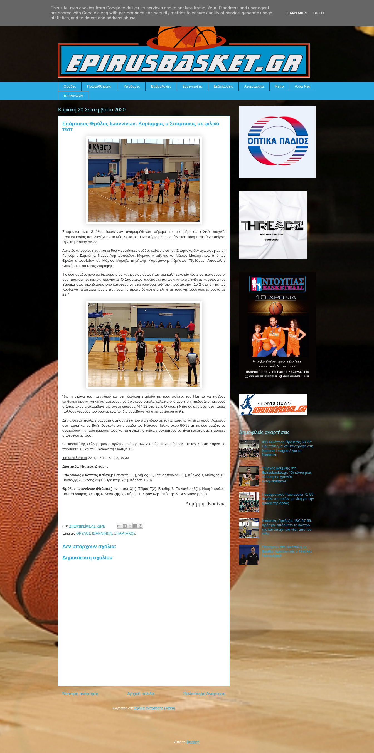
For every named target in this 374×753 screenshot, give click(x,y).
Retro (279, 86)
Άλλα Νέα (302, 86)
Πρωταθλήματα (99, 86)
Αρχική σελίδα (140, 693)
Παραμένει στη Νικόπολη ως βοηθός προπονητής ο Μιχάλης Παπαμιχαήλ (287, 551)
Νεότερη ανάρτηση (80, 693)
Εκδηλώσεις (223, 86)
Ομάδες (70, 86)
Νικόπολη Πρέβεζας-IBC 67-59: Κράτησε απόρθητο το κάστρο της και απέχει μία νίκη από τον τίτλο (287, 527)
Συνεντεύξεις (193, 86)
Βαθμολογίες (161, 86)
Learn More (297, 13)
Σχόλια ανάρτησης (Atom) (154, 708)
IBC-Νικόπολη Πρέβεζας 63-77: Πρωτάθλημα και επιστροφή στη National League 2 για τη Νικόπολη (287, 448)
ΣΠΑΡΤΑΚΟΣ (125, 533)
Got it (318, 13)
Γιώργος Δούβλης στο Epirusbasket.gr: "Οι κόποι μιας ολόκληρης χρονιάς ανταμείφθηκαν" (287, 474)
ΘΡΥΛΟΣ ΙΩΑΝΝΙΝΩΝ (94, 533)
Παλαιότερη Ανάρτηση (204, 693)
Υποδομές (132, 86)
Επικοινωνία (73, 95)
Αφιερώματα (254, 86)
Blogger (192, 742)
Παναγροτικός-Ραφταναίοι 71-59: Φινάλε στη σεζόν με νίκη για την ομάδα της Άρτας (288, 498)
